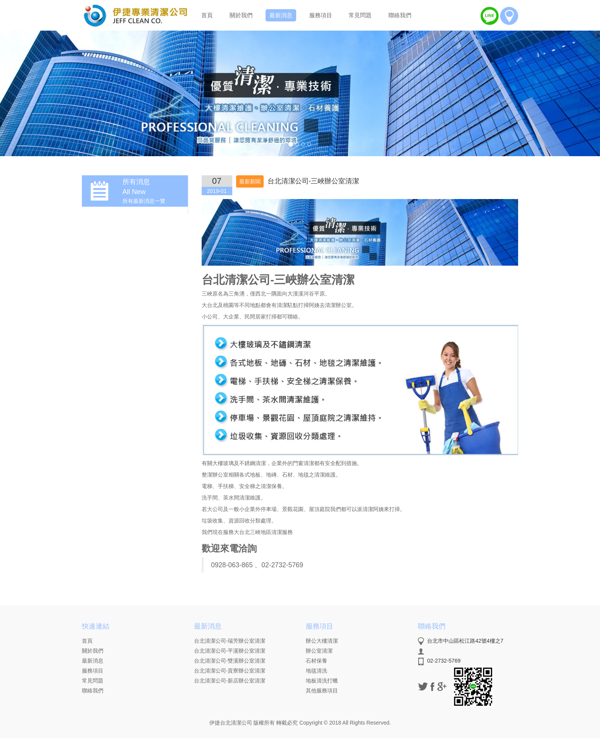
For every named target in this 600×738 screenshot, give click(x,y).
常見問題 (360, 15)
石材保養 (316, 661)
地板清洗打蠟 (322, 681)
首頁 (207, 15)
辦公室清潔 (319, 651)
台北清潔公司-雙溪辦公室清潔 (230, 661)
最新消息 (280, 15)
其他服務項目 (322, 690)
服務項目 (320, 15)
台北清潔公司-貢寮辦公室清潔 (230, 671)
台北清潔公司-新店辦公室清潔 (230, 681)
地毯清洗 (316, 671)
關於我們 (241, 15)
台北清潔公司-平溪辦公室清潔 (230, 651)
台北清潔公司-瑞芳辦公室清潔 (230, 641)
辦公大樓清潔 (322, 641)
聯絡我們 (399, 15)
